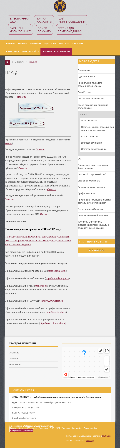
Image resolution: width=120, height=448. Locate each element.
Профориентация (86, 193)
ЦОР (80, 158)
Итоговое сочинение (91, 143)
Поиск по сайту (44, 30)
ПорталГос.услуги (44, 20)
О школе (22, 44)
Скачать (40, 149)
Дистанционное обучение (91, 98)
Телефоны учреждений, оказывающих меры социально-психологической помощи (94, 224)
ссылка (8, 143)
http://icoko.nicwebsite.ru (52, 323)
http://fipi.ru (41, 285)
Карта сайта (12, 51)
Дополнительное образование (93, 215)
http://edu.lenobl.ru (56, 312)
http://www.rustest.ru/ (52, 300)
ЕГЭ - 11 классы (89, 136)
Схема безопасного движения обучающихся (93, 106)
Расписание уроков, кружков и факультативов (93, 166)
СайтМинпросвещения (72, 20)
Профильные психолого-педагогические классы (90, 84)
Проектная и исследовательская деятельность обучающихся (94, 201)
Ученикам (35, 44)
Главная (10, 44)
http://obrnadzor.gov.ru (57, 278)
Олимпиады (84, 70)
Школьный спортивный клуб (92, 174)
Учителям (77, 44)
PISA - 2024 (64, 44)
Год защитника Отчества (90, 209)
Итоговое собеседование (94, 149)
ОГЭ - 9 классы (89, 120)
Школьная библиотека (89, 180)
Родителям (50, 44)
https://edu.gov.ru (56, 270)
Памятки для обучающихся (91, 187)
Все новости (96, 250)
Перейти (21, 96)
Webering (90, 441)
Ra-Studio (106, 436)
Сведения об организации (56, 51)
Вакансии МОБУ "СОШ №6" (20, 30)
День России (84, 92)
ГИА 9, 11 (83, 114)
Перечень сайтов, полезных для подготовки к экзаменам (97, 128)
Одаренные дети (86, 76)
